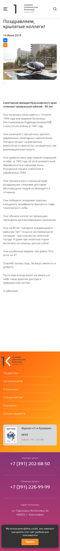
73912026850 (30, 465)
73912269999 (30, 488)
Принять (30, 542)
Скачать (25, 441)
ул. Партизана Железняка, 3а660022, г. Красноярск (30, 513)
